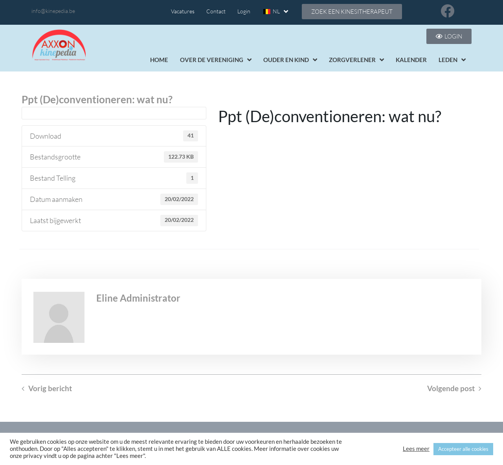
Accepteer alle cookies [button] (463, 449)
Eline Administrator (138, 298)
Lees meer (416, 448)
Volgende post (451, 388)
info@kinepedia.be (53, 10)
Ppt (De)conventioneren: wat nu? (97, 99)
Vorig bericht (50, 388)
